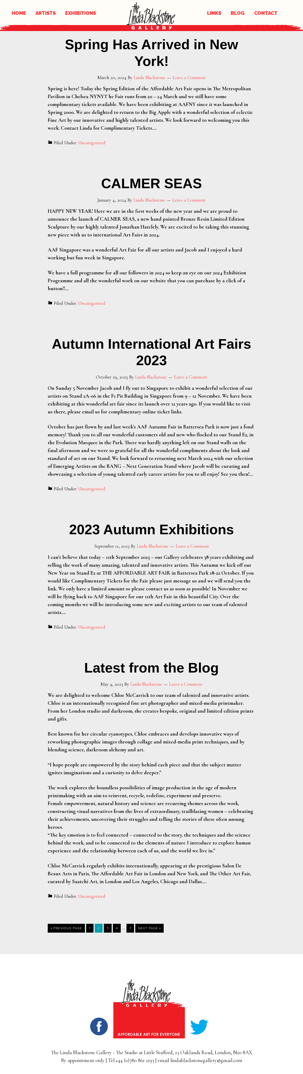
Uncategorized (91, 143)
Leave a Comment (189, 77)
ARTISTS (46, 13)
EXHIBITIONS (80, 13)
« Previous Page (66, 928)
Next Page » (149, 928)
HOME (19, 13)
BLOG (238, 13)
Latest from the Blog (151, 667)
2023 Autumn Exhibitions (151, 529)
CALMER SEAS (151, 183)
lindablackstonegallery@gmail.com (206, 1060)
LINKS (214, 13)
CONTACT (265, 13)
